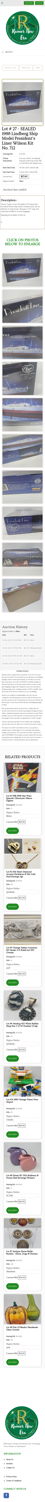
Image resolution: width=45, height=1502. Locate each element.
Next (38, 68)
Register (29, 3)
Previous (26, 68)
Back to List (10, 68)
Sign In (39, 3)
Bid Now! (12, 831)
